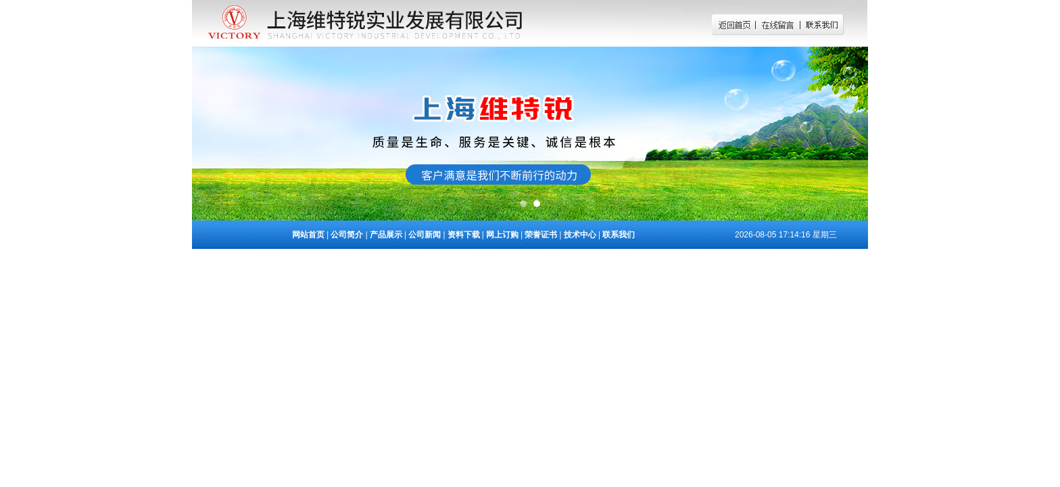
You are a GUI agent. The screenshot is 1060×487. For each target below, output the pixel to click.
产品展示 (386, 234)
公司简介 (347, 234)
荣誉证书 (541, 234)
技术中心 (580, 234)
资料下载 (464, 234)
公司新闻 (424, 234)
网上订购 (502, 234)
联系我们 (618, 234)
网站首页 (308, 234)
